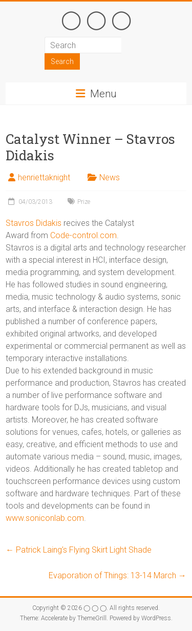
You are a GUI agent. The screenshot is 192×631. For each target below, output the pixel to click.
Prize (83, 201)
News (109, 177)
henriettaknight (44, 177)
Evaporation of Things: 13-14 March (117, 575)
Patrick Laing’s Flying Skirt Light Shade (79, 550)
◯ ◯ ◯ (96, 18)
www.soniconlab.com (45, 518)
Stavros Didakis (33, 223)
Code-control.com (83, 235)
